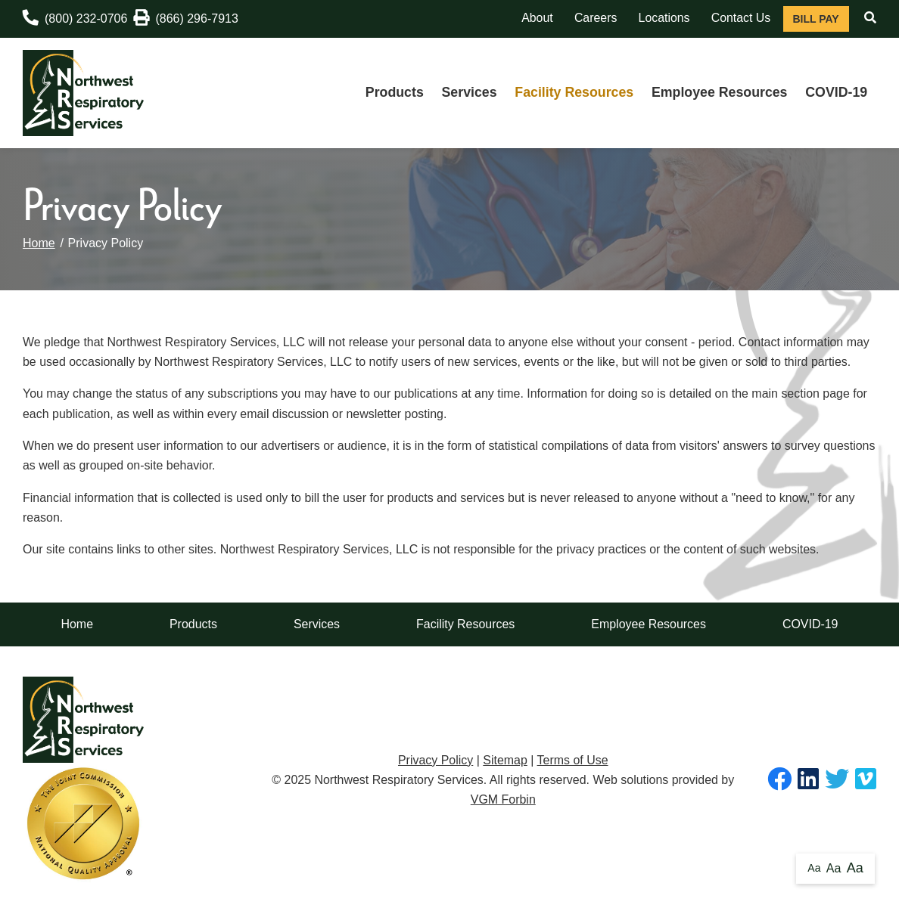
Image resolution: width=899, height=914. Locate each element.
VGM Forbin (503, 799)
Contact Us (741, 17)
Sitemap (505, 760)
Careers (595, 17)
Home (39, 243)
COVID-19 (836, 92)
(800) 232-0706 (75, 18)
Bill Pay (815, 19)
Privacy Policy (435, 760)
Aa (813, 868)
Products (395, 92)
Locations (664, 17)
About (537, 17)
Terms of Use (572, 760)
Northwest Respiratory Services (398, 779)
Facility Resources (574, 92)
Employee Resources (720, 92)
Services (469, 92)
